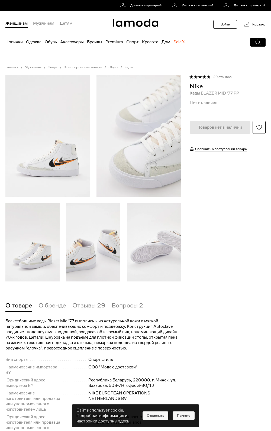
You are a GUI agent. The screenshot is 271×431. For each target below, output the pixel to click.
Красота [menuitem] (150, 42)
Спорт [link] (52, 67)
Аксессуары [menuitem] (72, 42)
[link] (141, 5)
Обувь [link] (113, 67)
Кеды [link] (128, 67)
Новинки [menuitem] (14, 42)
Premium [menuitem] (114, 42)
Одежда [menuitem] (33, 42)
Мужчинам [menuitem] (43, 23)
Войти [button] (225, 24)
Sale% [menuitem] (179, 42)
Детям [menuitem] (66, 23)
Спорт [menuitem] (132, 42)
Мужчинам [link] (33, 67)
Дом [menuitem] (166, 42)
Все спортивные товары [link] (83, 67)
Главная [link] (11, 67)
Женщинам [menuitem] (16, 23)
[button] (258, 42)
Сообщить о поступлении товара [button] (221, 149)
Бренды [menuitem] (94, 42)
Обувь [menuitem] (51, 42)
